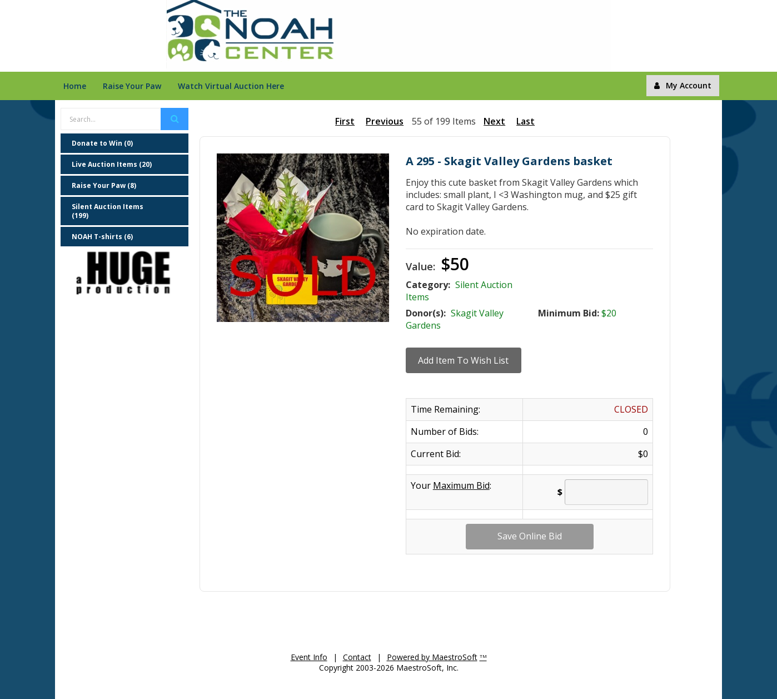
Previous (385, 121)
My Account (682, 85)
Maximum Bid (461, 485)
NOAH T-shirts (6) (102, 236)
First (345, 121)
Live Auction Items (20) (112, 164)
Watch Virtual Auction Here (231, 86)
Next (494, 121)
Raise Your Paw (132, 86)
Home (74, 86)
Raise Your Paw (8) (104, 185)
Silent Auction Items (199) (107, 211)
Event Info (309, 657)
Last (525, 121)
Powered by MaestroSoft (432, 657)
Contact (357, 657)
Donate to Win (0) (102, 143)
